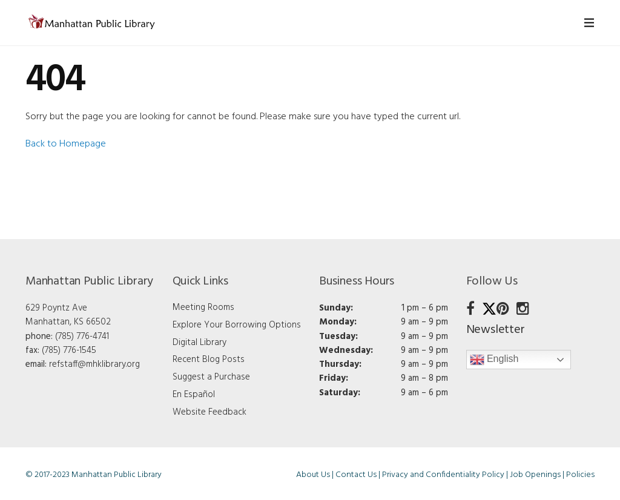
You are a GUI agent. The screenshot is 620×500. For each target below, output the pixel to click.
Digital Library (199, 342)
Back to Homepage (65, 144)
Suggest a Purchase (211, 377)
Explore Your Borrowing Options (237, 325)
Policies (580, 475)
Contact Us (356, 475)
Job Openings (535, 475)
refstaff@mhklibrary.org (94, 364)
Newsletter (495, 330)
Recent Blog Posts (209, 359)
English (494, 359)
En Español (194, 394)
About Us (313, 475)
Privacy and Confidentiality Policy (443, 475)
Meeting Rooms (203, 307)
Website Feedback (209, 412)
